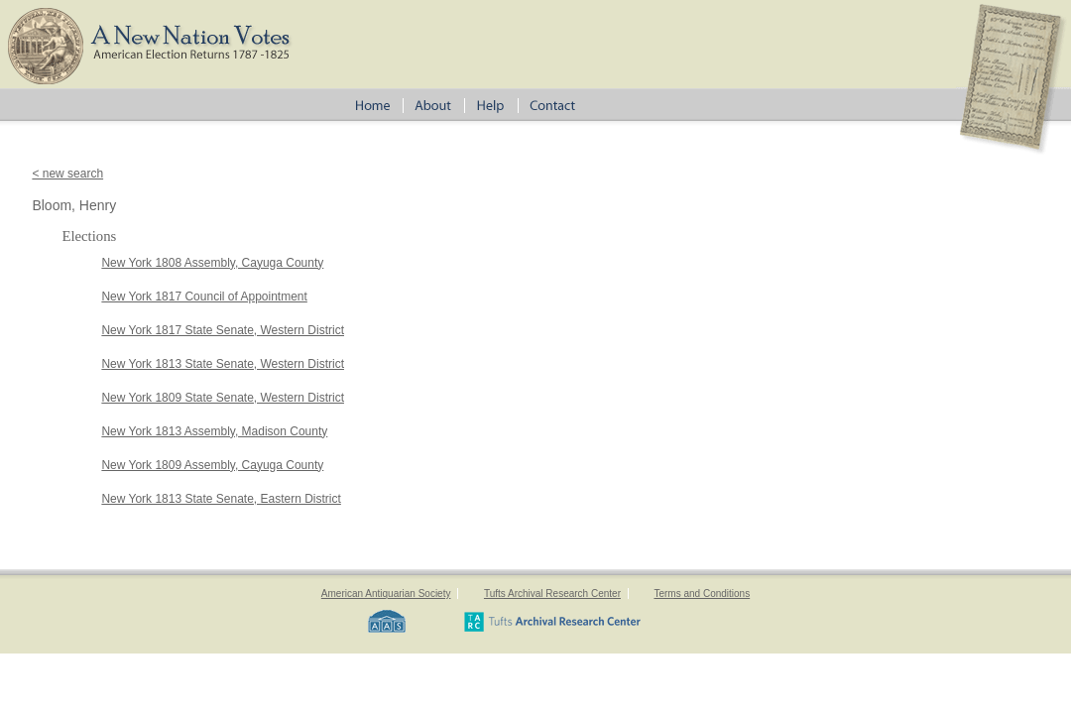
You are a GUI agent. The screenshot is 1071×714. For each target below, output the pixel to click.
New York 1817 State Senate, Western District (222, 330)
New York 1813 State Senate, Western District (222, 364)
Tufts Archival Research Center (552, 593)
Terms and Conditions (702, 593)
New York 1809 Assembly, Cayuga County (212, 465)
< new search (67, 173)
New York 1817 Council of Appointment (203, 296)
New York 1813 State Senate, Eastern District (220, 499)
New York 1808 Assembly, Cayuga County (212, 263)
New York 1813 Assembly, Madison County (214, 431)
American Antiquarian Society (386, 593)
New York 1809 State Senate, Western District (222, 398)
